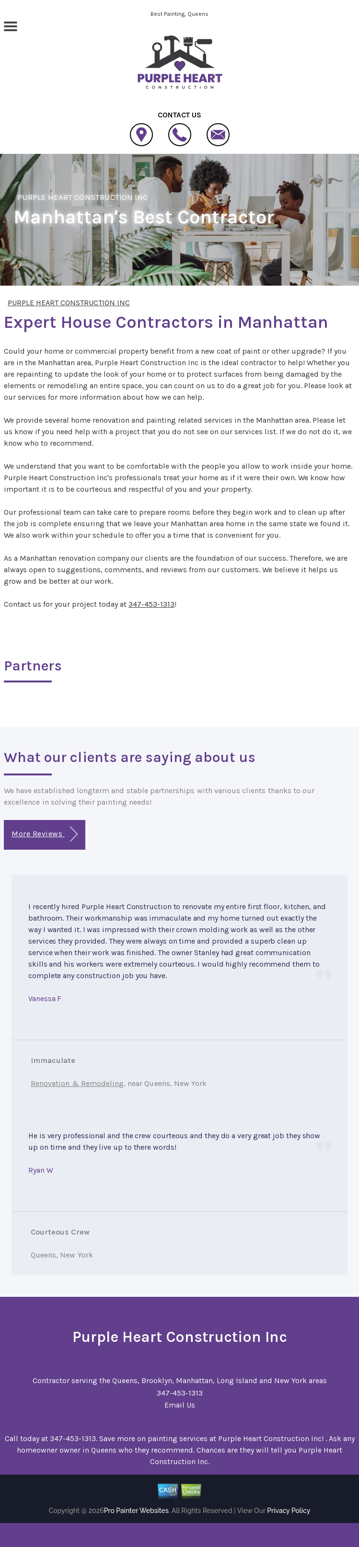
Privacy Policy (288, 1510)
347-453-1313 (151, 604)
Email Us (179, 1404)
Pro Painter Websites (136, 1510)
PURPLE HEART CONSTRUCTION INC (82, 197)
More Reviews (44, 834)
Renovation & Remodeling (77, 1083)
